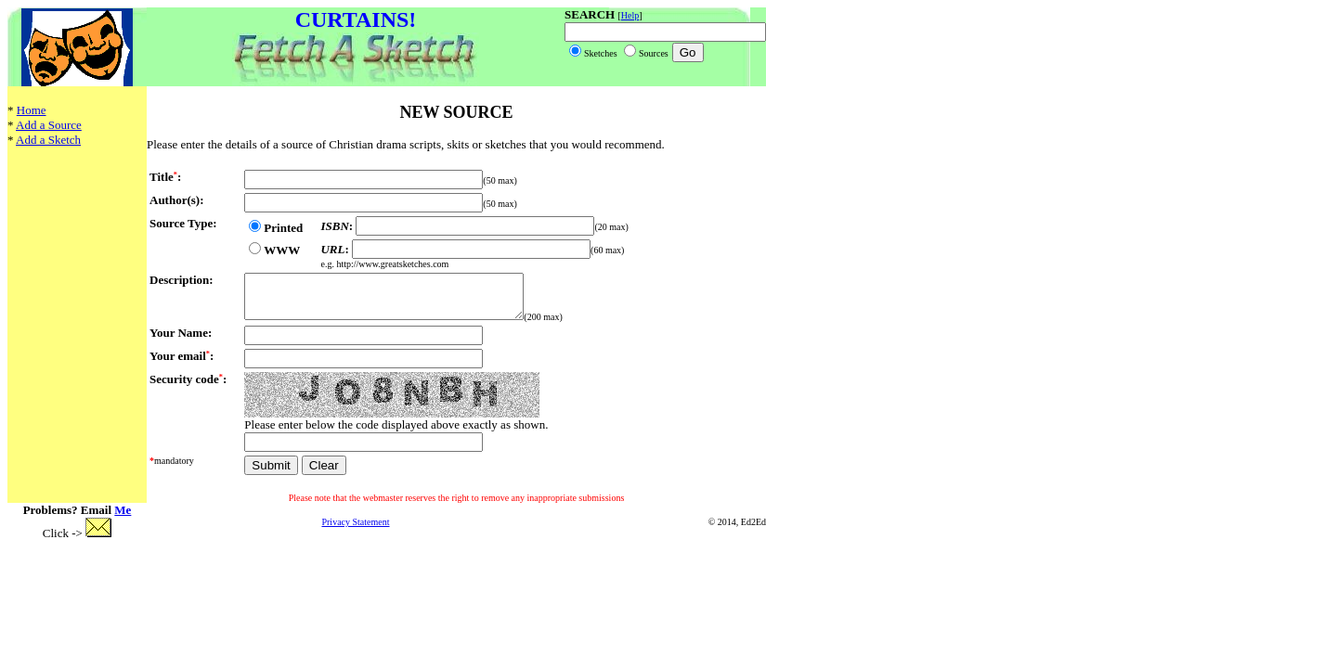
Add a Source (49, 125)
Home (31, 110)
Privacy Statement (355, 530)
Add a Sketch (48, 140)
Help (630, 15)
